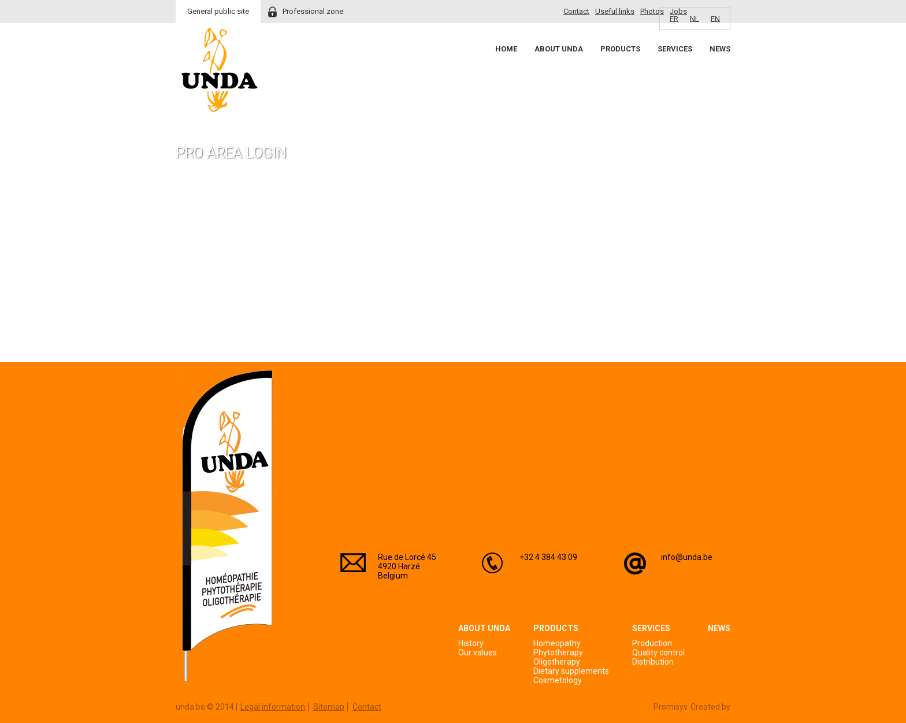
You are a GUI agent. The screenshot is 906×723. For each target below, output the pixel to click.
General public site (218, 11)
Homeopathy (557, 643)
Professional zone (313, 11)
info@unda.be (686, 557)
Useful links (614, 11)
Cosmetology (557, 680)
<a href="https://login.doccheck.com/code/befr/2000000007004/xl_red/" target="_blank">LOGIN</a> (310, 266)
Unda (219, 70)
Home (506, 49)
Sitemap (328, 706)
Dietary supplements (571, 671)
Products (620, 49)
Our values (477, 652)
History (471, 643)
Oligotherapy (556, 661)
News (720, 49)
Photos (652, 11)
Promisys (670, 706)
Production (652, 643)
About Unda (558, 49)
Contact (576, 11)
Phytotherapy (558, 652)
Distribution (653, 661)
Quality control (658, 652)
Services (675, 49)
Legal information (272, 706)
